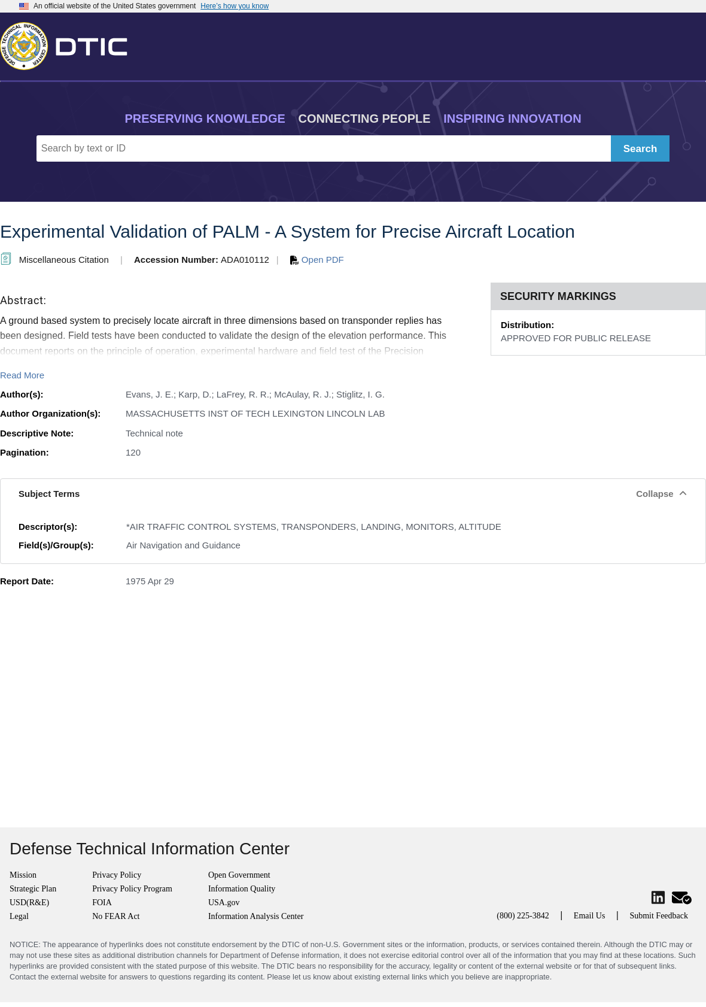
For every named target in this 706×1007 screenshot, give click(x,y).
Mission (23, 874)
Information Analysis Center (255, 916)
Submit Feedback (658, 915)
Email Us (589, 915)
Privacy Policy (116, 874)
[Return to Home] (69, 44)
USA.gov (224, 902)
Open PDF (317, 259)
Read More (22, 375)
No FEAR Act (115, 916)
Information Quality (241, 888)
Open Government (239, 874)
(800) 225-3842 (523, 915)
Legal (19, 916)
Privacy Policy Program (132, 888)
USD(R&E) (29, 902)
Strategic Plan (33, 888)
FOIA (102, 902)
